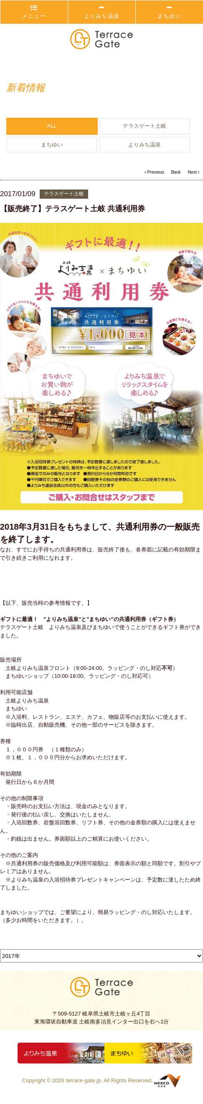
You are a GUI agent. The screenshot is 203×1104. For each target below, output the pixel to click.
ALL (52, 126)
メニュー (34, 12)
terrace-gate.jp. (84, 1080)
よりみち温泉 (102, 12)
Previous (154, 172)
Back (176, 172)
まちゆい (169, 12)
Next (193, 172)
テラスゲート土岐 (144, 126)
